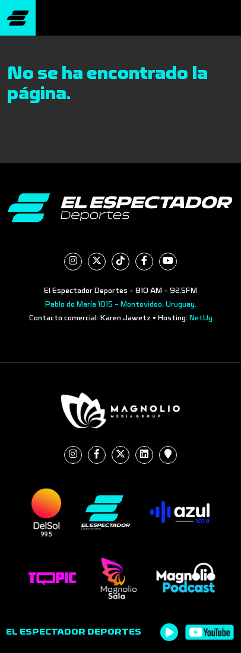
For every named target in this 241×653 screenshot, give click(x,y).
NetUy (201, 318)
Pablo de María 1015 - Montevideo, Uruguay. (120, 304)
